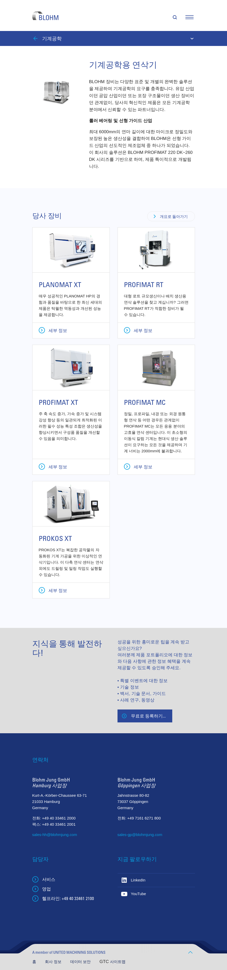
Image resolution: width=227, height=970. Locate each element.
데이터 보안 (81, 961)
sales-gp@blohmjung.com (140, 834)
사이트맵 (118, 961)
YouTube (138, 894)
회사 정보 (53, 961)
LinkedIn (138, 880)
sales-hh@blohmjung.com (54, 834)
